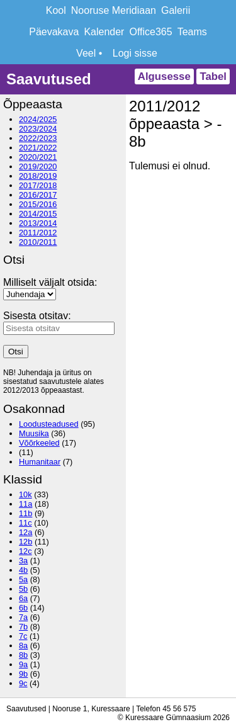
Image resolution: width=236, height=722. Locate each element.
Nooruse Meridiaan (113, 10)
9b (23, 674)
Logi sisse (135, 53)
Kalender (104, 31)
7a (23, 617)
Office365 (150, 31)
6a (23, 598)
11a (25, 504)
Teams (192, 31)
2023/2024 (38, 128)
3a (23, 560)
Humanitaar (39, 461)
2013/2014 (38, 223)
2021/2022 (38, 147)
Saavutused (48, 79)
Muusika (34, 433)
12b (25, 541)
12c (25, 551)
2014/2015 (38, 213)
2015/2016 (38, 204)
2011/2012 (38, 232)
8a (23, 645)
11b (25, 513)
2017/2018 (38, 185)
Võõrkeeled (39, 443)
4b (23, 570)
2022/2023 (38, 138)
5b (23, 589)
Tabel (213, 76)
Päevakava (54, 31)
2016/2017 (38, 195)
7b (23, 626)
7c (23, 636)
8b (23, 655)
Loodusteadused (49, 424)
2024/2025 (38, 119)
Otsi (15, 351)
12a (25, 532)
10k (25, 494)
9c (23, 683)
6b (23, 607)
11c (25, 522)
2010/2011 (38, 242)
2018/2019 (38, 176)
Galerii (175, 10)
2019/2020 (38, 166)
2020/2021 (38, 157)
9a (23, 664)
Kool (56, 10)
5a (23, 579)
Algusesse (164, 76)
